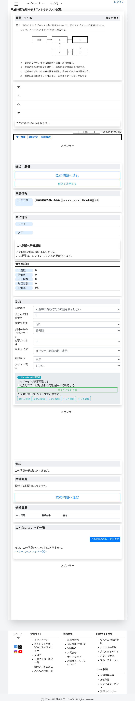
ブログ (37, 655)
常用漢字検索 (107, 675)
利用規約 (72, 648)
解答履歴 (46, 137)
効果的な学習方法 (43, 666)
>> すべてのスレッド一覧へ (31, 551)
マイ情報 (21, 137)
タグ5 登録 (83, 398)
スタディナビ (107, 656)
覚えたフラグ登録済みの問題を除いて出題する (46, 385)
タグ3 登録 (54, 398)
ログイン (119, 1)
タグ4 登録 (68, 398)
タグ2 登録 (39, 398)
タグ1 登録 (24, 398)
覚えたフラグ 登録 (67, 390)
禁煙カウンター (108, 691)
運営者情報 (73, 640)
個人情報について (76, 644)
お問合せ (72, 652)
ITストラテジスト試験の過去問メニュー (43, 647)
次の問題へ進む (67, 175)
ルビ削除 (104, 679)
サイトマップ (74, 657)
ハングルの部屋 (108, 647)
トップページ (41, 640)
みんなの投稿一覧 (43, 671)
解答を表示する (67, 183)
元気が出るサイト (109, 651)
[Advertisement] (67, 437)
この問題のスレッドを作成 (105, 539)
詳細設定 (33, 137)
